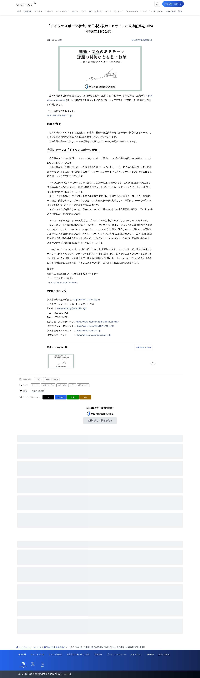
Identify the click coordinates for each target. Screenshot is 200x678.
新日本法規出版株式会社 (142, 40)
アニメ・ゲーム (62, 11)
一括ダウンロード (144, 347)
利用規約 (98, 654)
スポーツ (49, 11)
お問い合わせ (164, 654)
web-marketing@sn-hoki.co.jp (71, 308)
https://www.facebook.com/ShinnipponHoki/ (97, 322)
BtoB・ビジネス (79, 11)
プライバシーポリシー (116, 654)
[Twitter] (33, 665)
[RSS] (43, 665)
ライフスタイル (156, 11)
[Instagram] (23, 665)
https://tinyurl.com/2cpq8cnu (63, 282)
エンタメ (38, 11)
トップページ (23, 647)
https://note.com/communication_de (93, 335)
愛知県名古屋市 (38, 391)
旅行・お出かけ (95, 11)
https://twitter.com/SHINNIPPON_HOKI (95, 326)
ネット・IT (118, 11)
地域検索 (28, 11)
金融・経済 (171, 11)
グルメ (108, 11)
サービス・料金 (37, 654)
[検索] (157, 4)
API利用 (150, 654)
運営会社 (22, 654)
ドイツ (72, 385)
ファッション (132, 11)
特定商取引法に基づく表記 (78, 654)
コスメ (144, 11)
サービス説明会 (55, 654)
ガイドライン (136, 654)
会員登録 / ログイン (173, 4)
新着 (19, 11)
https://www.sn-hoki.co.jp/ (59, 115)
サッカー (35, 385)
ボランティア (83, 385)
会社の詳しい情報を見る (100, 420)
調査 (180, 11)
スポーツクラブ (48, 385)
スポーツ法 (62, 385)
